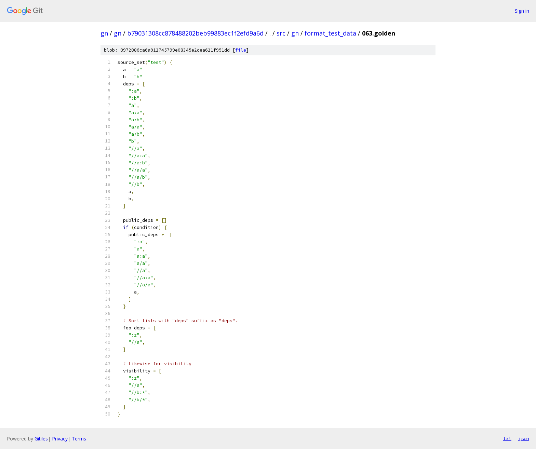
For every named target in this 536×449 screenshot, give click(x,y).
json (523, 438)
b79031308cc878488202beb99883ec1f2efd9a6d (195, 33)
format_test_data (330, 33)
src (281, 33)
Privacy (60, 438)
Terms (79, 438)
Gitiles (41, 438)
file (240, 50)
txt (507, 438)
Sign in (522, 11)
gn (104, 33)
